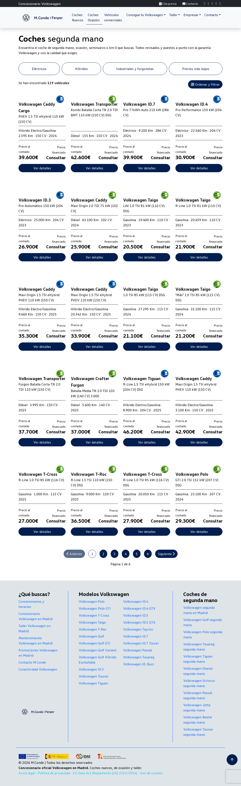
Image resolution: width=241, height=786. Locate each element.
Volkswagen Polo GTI (95, 608)
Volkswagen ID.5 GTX (139, 622)
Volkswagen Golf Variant (97, 650)
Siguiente (166, 554)
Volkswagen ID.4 (135, 601)
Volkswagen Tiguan (93, 683)
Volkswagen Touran (93, 676)
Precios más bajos (195, 69)
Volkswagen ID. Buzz (138, 664)
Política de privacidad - (55, 773)
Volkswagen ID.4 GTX (139, 608)
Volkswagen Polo (92, 601)
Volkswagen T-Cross (94, 615)
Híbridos (81, 69)
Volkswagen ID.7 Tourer (141, 643)
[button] (146, 14)
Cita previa (168, 3)
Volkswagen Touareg (138, 657)
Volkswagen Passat (137, 650)
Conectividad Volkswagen (38, 669)
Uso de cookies (151, 773)
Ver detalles (42, 168)
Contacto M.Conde (32, 662)
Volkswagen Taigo (92, 622)
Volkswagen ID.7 (135, 636)
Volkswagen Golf (91, 636)
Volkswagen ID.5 (135, 615)
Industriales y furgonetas (135, 69)
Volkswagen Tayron (138, 629)
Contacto (190, 3)
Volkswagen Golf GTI (94, 643)
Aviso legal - (28, 773)
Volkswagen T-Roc (93, 629)
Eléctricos (39, 69)
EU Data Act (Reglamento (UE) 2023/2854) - (106, 773)
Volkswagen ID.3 (91, 669)
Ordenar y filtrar (205, 84)
